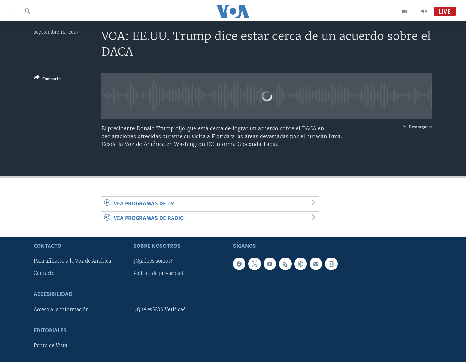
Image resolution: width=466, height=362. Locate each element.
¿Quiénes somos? (153, 261)
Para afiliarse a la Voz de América (72, 261)
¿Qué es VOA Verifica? (160, 309)
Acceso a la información (61, 309)
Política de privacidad (158, 273)
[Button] (47, 79)
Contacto (44, 273)
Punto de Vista (50, 345)
